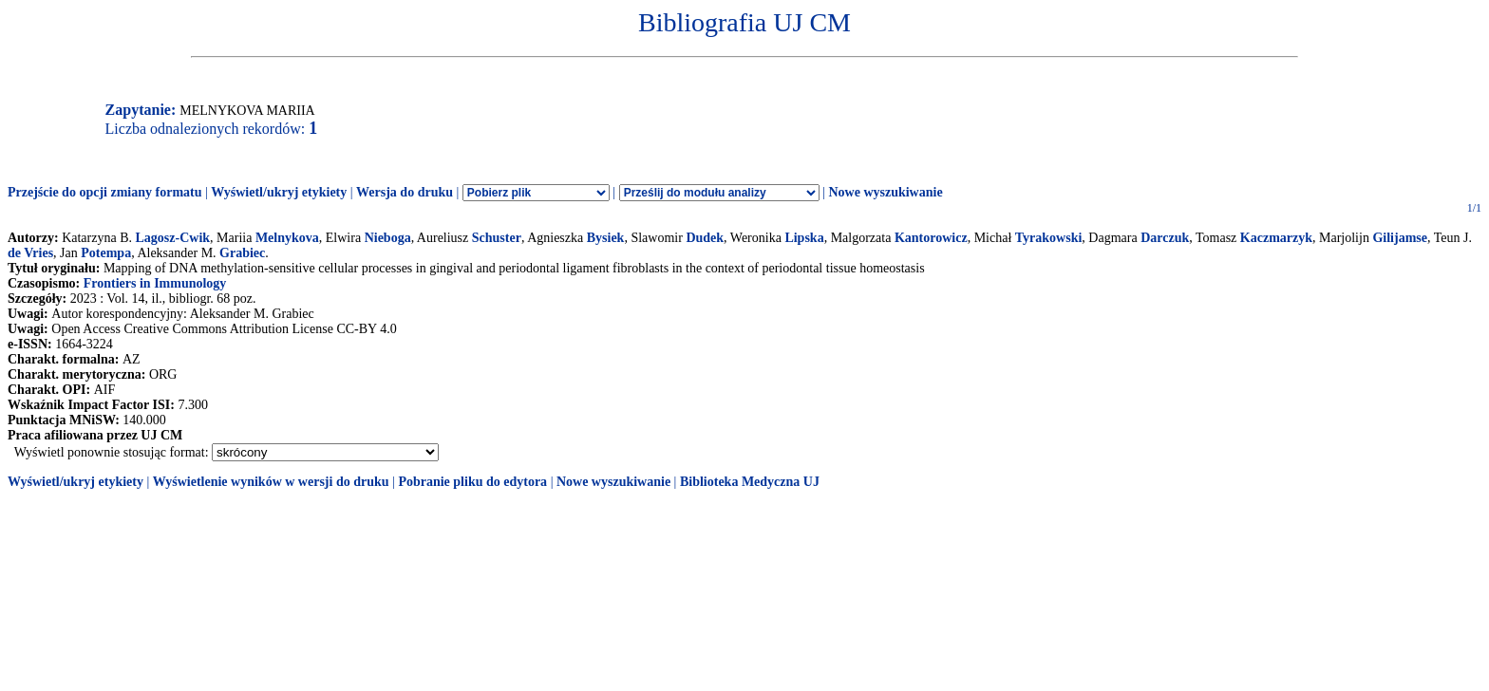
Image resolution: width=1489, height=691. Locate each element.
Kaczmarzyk (1276, 238)
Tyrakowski (1049, 238)
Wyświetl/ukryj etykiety (279, 192)
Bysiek (606, 238)
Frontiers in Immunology (155, 283)
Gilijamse (1399, 238)
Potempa (106, 253)
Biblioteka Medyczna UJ (750, 482)
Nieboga (388, 238)
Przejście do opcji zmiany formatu (105, 192)
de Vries (30, 253)
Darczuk (1164, 238)
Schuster (496, 238)
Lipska (803, 238)
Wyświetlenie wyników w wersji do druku (271, 482)
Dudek (705, 238)
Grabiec (242, 253)
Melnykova (287, 238)
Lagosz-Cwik (173, 238)
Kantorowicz (931, 238)
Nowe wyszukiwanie (885, 192)
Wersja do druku (404, 192)
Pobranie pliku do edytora (472, 482)
